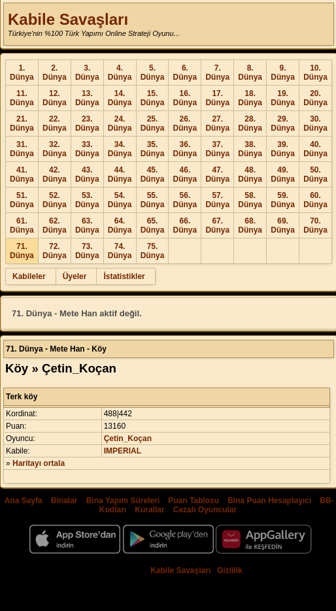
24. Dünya (120, 123)
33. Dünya (87, 149)
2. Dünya (54, 72)
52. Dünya (54, 200)
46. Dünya (185, 174)
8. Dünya (250, 72)
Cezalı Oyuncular (205, 509)
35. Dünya (153, 149)
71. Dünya (22, 251)
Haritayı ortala (38, 463)
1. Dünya (22, 72)
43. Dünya (87, 174)
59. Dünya (283, 200)
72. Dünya (54, 251)
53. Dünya (87, 200)
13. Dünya (87, 98)
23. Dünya (87, 123)
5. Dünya (153, 72)
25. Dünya (153, 123)
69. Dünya (283, 225)
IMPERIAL (122, 450)
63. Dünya (87, 225)
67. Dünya (217, 225)
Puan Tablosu (193, 500)
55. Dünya (153, 200)
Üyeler (75, 276)
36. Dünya (185, 149)
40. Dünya (315, 149)
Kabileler (29, 276)
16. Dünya (185, 98)
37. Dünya (217, 149)
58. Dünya (250, 200)
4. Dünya (120, 72)
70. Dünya (315, 225)
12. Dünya (54, 98)
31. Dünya (22, 149)
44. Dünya (120, 174)
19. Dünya (283, 98)
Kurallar (149, 509)
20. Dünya (315, 98)
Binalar (64, 500)
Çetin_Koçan (128, 438)
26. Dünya (185, 123)
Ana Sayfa (23, 500)
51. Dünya (22, 200)
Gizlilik (230, 570)
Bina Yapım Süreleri (123, 500)
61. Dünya (22, 225)
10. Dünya (315, 72)
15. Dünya (153, 98)
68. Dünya (250, 225)
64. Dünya (120, 225)
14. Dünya (120, 98)
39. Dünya (283, 149)
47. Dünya (217, 174)
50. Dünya (315, 174)
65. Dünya (153, 225)
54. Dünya (120, 200)
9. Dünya (283, 72)
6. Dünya (185, 72)
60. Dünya (315, 200)
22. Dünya (54, 123)
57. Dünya (217, 200)
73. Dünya (87, 251)
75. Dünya (153, 251)
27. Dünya (217, 123)
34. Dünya (120, 149)
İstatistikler (123, 276)
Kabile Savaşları (68, 19)
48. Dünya (250, 174)
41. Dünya (22, 174)
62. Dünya (54, 225)
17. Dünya (217, 98)
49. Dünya (283, 174)
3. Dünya (87, 72)
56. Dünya (185, 200)
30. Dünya (315, 123)
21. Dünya (22, 123)
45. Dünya (153, 174)
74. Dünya (120, 251)
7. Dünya (217, 72)
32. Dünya (54, 149)
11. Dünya (22, 98)
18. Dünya (250, 98)
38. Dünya (250, 149)
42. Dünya (54, 174)
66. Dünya (185, 225)
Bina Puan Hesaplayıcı (269, 500)
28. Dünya (250, 123)
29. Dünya (283, 123)
